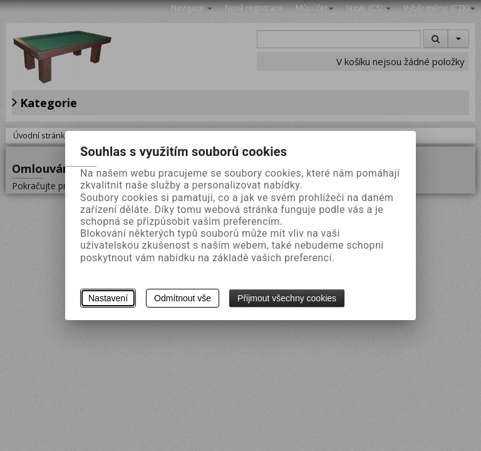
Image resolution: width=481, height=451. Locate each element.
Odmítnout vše (182, 298)
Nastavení (108, 298)
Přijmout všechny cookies (286, 298)
